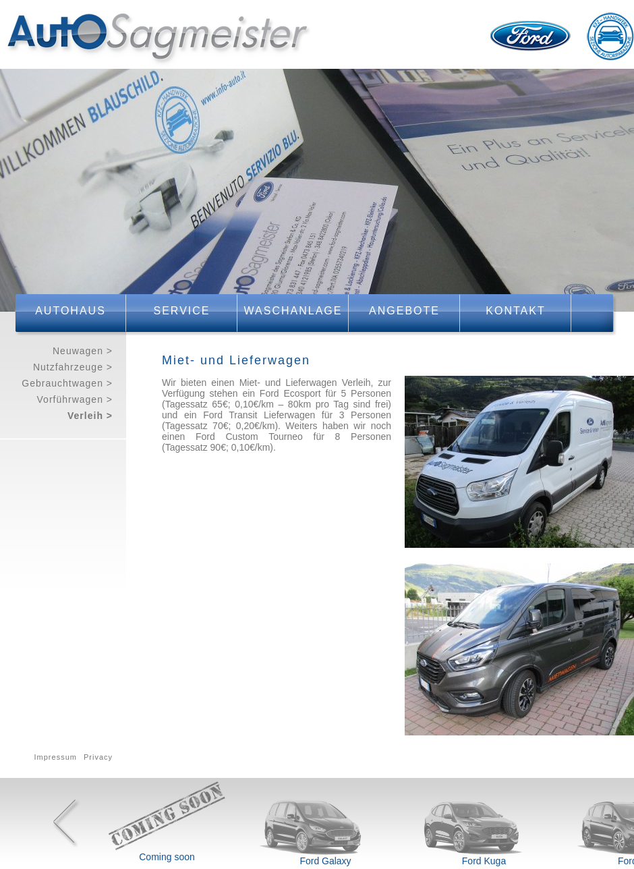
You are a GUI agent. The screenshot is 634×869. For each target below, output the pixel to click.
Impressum (55, 757)
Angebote (404, 310)
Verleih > (90, 415)
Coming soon (167, 856)
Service (182, 310)
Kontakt (515, 310)
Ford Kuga (484, 861)
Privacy (98, 757)
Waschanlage (293, 310)
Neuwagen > (83, 350)
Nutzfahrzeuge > (73, 367)
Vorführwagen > (75, 399)
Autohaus (70, 310)
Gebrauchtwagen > (67, 383)
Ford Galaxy (325, 861)
